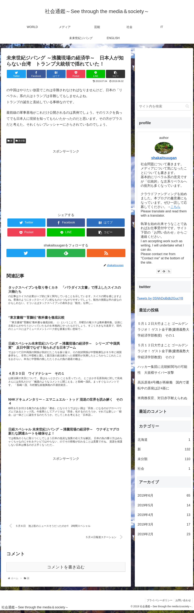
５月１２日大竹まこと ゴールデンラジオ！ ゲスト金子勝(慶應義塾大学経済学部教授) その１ (163, 329)
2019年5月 (164, 505)
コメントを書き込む (66, 569)
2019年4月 (164, 515)
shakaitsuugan (164, 158)
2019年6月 (164, 495)
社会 (164, 469)
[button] (187, 106)
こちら (175, 207)
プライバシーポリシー (158, 602)
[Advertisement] (65, 180)
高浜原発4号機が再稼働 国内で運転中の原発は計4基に (163, 385)
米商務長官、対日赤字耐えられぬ (162, 398)
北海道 (164, 440)
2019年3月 (164, 524)
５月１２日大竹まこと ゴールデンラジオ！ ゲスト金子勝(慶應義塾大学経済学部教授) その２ (163, 351)
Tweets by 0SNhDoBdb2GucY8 (160, 298)
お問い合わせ (183, 602)
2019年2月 (164, 534)
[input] (164, 106)
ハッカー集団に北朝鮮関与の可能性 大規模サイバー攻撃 (162, 369)
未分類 (20, 140)
